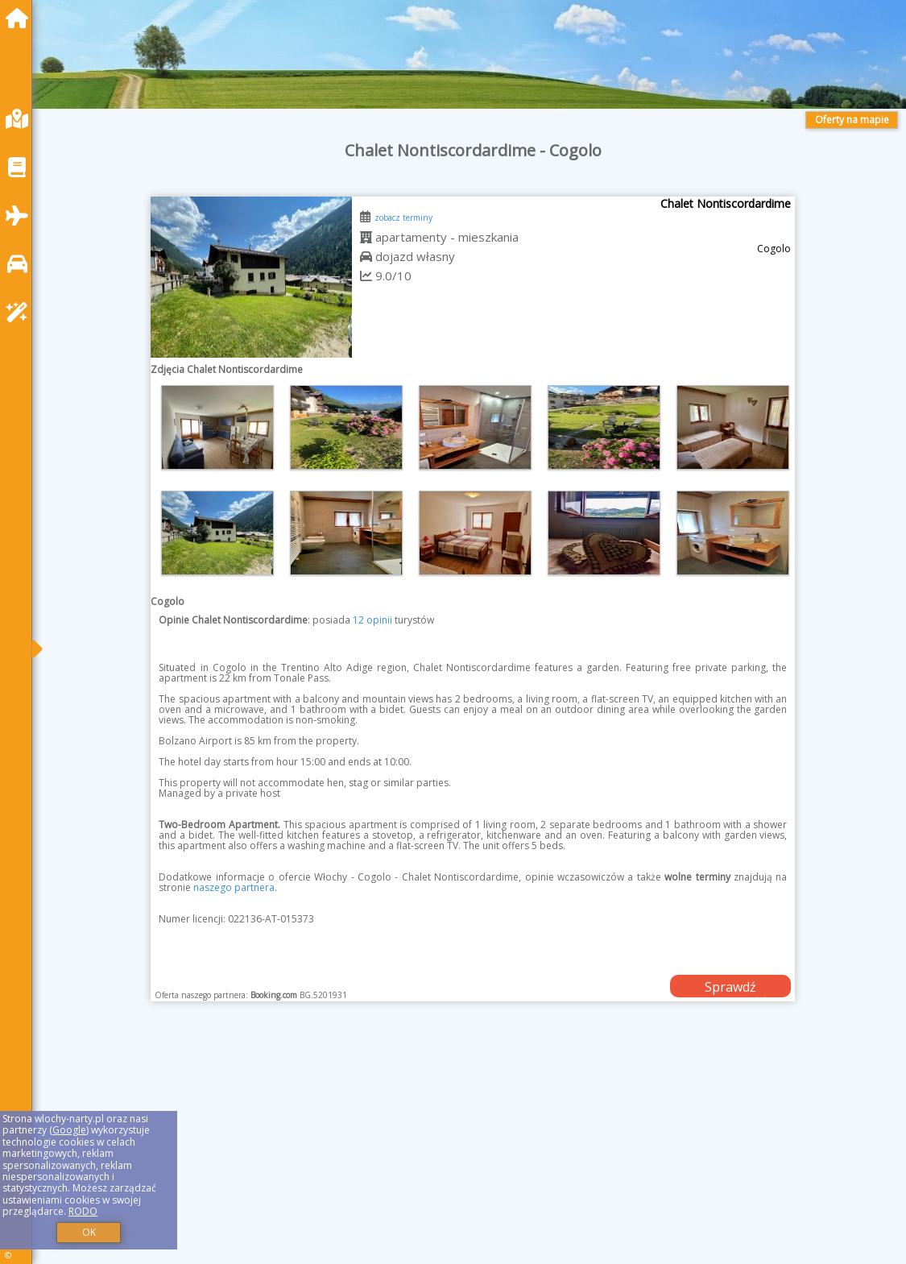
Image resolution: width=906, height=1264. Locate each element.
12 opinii (372, 620)
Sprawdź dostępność (730, 987)
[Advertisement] (473, 1153)
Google (69, 1130)
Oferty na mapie (852, 119)
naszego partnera (234, 887)
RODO (82, 1211)
